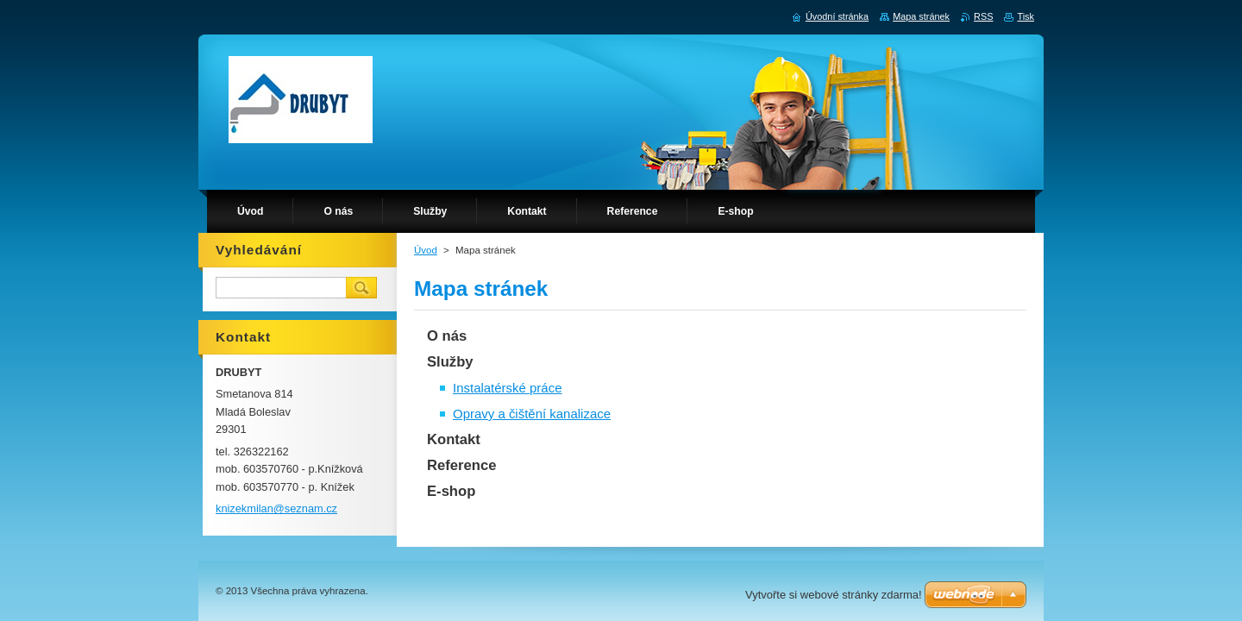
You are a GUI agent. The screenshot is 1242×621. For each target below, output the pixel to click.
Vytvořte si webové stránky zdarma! (833, 594)
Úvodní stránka (837, 16)
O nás (447, 336)
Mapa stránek (921, 16)
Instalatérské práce (507, 387)
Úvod (425, 250)
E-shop (451, 491)
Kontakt (453, 439)
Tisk (1025, 16)
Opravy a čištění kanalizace (532, 413)
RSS (983, 16)
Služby (450, 362)
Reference (461, 465)
